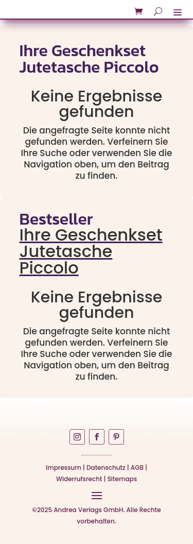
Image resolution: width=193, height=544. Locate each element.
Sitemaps (122, 478)
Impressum (63, 467)
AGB (137, 467)
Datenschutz (106, 467)
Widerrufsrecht (79, 478)
